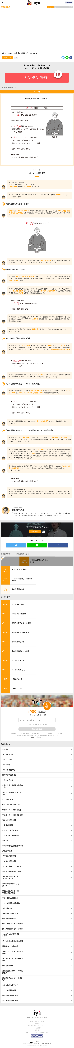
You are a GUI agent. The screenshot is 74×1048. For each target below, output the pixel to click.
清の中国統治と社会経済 (20, 651)
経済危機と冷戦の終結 (10, 995)
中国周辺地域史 (7, 825)
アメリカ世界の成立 (9, 861)
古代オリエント (7, 754)
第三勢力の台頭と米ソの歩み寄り (12, 979)
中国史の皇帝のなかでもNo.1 (39, 561)
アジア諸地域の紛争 (9, 990)
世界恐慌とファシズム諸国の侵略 (12, 952)
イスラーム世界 (7, 799)
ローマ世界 (6, 765)
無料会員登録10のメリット (37, 1021)
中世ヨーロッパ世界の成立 (11, 805)
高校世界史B (5, 744)
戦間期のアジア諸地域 (10, 946)
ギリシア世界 (7, 759)
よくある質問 (37, 1028)
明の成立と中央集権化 (19, 614)
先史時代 (5, 749)
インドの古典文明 (8, 770)
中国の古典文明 (7, 780)
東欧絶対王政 (7, 851)
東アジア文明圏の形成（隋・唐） (12, 793)
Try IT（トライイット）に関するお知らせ (37, 1032)
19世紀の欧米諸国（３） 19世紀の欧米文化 (11, 892)
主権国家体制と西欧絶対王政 (12, 846)
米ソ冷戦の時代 (7, 966)
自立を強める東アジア (10, 985)
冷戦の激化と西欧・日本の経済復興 (12, 972)
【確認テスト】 (17, 679)
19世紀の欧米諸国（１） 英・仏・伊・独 (11, 877)
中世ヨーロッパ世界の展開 (11, 810)
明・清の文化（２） (19, 670)
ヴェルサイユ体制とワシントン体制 (12, 935)
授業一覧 (37, 1030)
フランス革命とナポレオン (11, 866)
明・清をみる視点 (18, 604)
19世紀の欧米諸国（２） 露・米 (11, 885)
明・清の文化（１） (19, 660)
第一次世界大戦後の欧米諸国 (12, 941)
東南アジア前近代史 (9, 775)
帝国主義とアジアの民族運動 (12, 924)
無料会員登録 (68, 2)
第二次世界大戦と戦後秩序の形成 (12, 959)
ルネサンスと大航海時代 (11, 835)
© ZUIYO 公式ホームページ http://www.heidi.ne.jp (37, 1042)
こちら (32, 737)
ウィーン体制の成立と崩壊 (11, 871)
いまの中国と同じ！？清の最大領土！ (22, 580)
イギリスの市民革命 (9, 856)
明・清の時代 (5, 597)
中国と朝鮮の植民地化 (10, 898)
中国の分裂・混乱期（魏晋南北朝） (12, 786)
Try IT (37, 2)
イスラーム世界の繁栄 (10, 830)
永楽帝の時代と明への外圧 (21, 623)
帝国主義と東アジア (9, 918)
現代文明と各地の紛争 (10, 1000)
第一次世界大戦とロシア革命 (12, 929)
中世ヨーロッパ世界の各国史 (12, 815)
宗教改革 (5, 840)
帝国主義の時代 (7, 908)
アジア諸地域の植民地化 (11, 903)
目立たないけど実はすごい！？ (20, 570)
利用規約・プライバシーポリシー (40, 733)
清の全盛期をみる (18, 589)
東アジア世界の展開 (9, 820)
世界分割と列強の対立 (10, 913)
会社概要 (37, 1023)
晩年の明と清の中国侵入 (20, 632)
